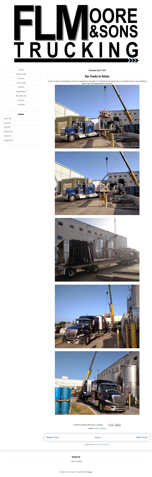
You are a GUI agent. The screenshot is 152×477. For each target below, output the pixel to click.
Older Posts (142, 437)
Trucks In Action (100, 428)
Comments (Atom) (102, 444)
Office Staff (21, 74)
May (6, 123)
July (5, 127)
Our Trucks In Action (97, 76)
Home (98, 437)
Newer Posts (53, 437)
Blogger (89, 472)
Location (21, 104)
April (6, 118)
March (7, 131)
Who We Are (21, 96)
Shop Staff (21, 83)
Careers (21, 100)
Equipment (21, 91)
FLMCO (21, 87)
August (7, 140)
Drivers (21, 78)
